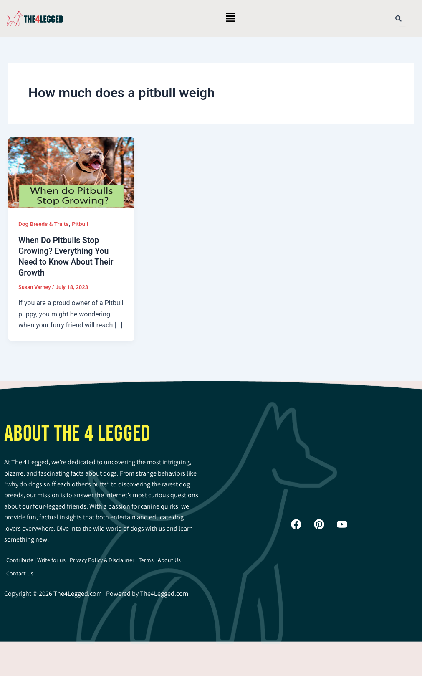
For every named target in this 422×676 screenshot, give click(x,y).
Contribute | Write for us (36, 560)
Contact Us (19, 573)
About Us (169, 560)
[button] (230, 18)
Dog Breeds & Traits (44, 223)
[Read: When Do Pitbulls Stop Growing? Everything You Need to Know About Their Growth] (71, 172)
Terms (146, 560)
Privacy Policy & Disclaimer (102, 560)
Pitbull (81, 223)
